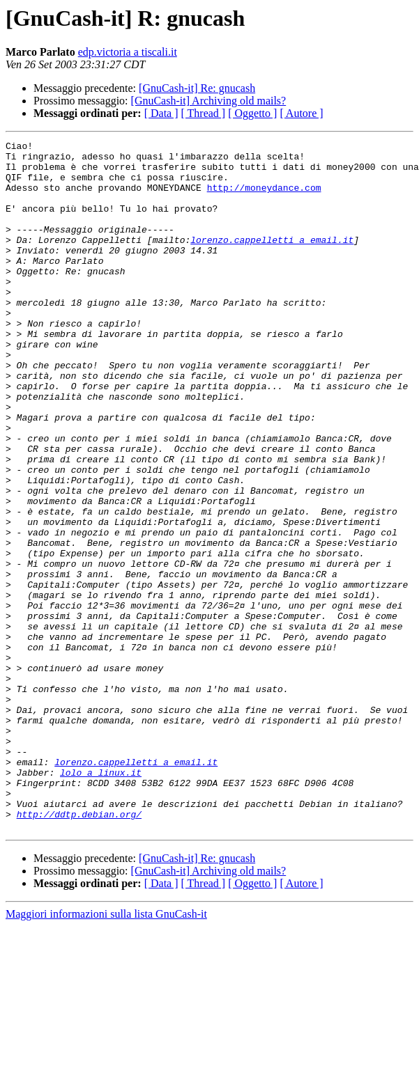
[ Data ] (161, 113)
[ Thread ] (203, 113)
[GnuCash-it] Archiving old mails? (209, 101)
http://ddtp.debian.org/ (79, 949)
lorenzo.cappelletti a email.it (271, 260)
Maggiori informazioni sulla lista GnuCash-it (106, 1052)
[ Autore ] (301, 113)
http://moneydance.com (264, 197)
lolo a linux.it (101, 899)
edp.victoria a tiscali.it (127, 52)
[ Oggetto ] (252, 113)
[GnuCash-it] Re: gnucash (197, 88)
